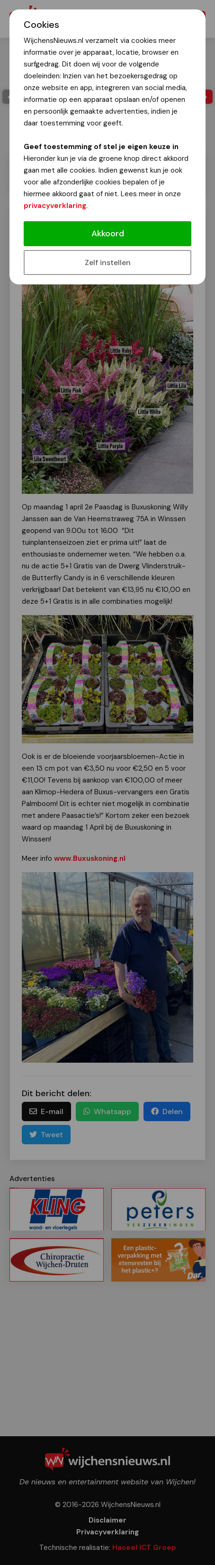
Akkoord (107, 233)
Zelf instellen (108, 262)
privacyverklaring (55, 205)
